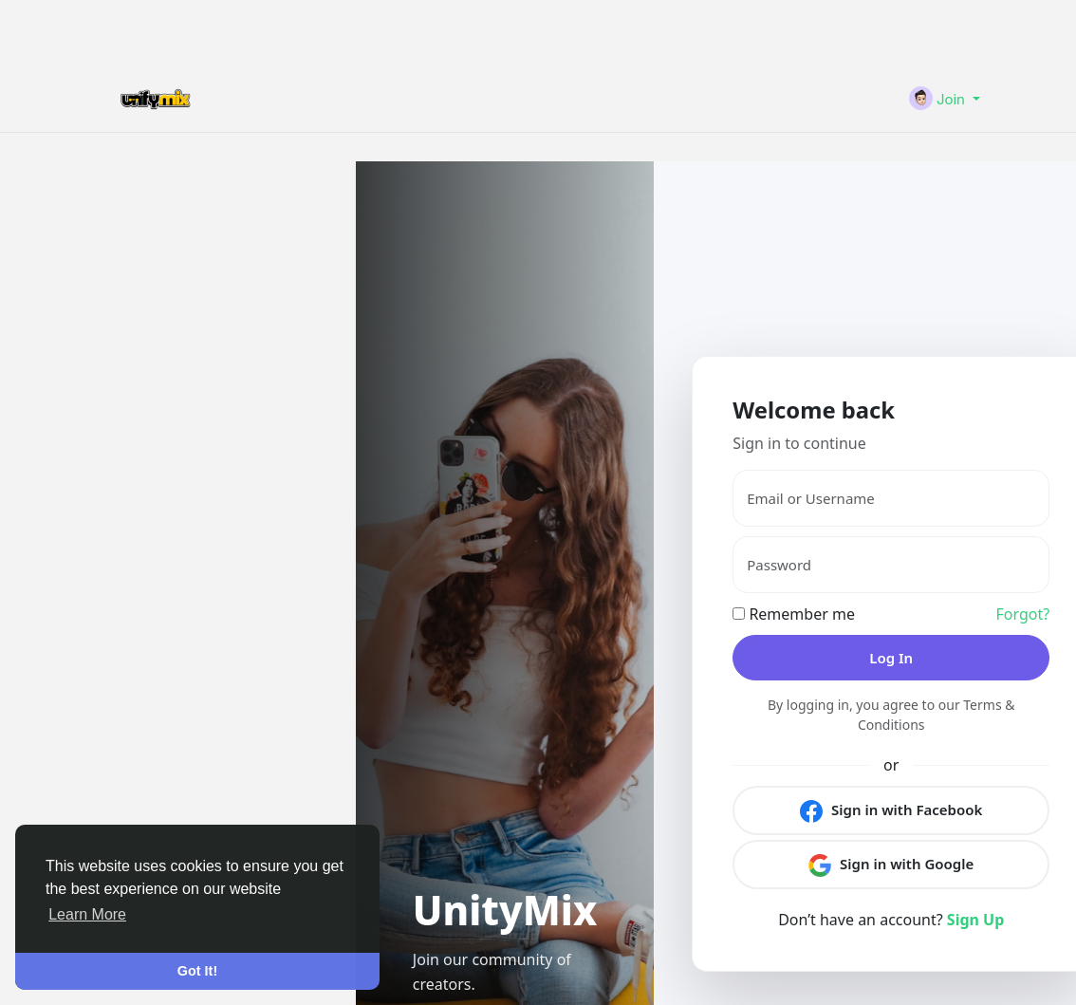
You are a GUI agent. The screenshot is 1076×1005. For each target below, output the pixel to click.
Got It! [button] (197, 970)
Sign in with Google (891, 864)
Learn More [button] (87, 914)
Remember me (794, 614)
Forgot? (1023, 614)
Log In (891, 657)
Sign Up (975, 919)
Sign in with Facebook (891, 810)
